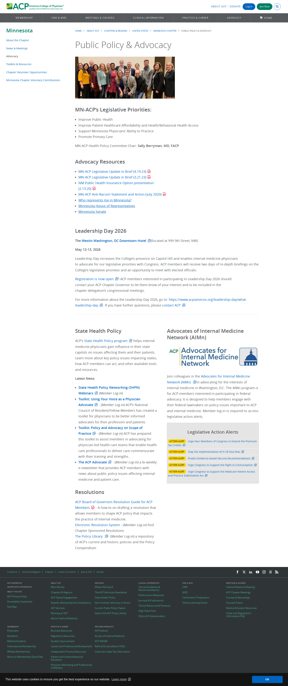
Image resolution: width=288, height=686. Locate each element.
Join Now (264, 6)
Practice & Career (195, 17)
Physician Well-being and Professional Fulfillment (71, 666)
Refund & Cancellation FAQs (110, 646)
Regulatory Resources (63, 636)
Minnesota (19, 30)
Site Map (12, 606)
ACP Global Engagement (64, 597)
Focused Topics (234, 602)
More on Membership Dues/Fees (25, 656)
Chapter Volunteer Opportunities (26, 72)
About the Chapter (17, 40)
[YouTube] (257, 572)
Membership (24, 17)
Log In (249, 6)
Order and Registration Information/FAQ (238, 615)
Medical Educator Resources (241, 608)
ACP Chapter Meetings (238, 592)
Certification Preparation (195, 597)
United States (140, 30)
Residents (12, 636)
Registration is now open (94, 279)
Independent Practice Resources (68, 651)
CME (184, 587)
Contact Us (12, 571)
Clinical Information (148, 17)
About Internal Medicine (64, 618)
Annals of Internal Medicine (110, 636)
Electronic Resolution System (98, 525)
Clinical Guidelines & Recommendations (149, 588)
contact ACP (171, 305)
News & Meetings (17, 48)
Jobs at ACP (86, 571)
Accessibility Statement (19, 601)
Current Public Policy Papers (110, 608)
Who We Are (57, 587)
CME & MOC (59, 17)
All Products (101, 630)
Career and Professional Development (71, 646)
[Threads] (270, 572)
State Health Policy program (105, 341)
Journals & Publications (150, 600)
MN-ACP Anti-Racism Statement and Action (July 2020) (119, 194)
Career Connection (67, 571)
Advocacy (234, 17)
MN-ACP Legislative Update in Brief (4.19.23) (112, 171)
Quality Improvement (63, 641)
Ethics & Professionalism (151, 616)
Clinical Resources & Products (154, 605)
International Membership (21, 646)
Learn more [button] (119, 679)
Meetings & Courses (100, 17)
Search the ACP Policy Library (111, 613)
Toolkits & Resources (18, 64)
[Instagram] (264, 572)
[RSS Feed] (276, 572)
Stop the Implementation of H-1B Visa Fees (214, 451)
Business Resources (61, 630)
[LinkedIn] (250, 572)
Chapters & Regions (115, 30)
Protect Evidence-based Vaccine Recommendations (219, 458)
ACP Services (58, 608)
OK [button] (267, 679)
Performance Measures (151, 595)
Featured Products (104, 627)
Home (78, 30)
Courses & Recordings (238, 597)
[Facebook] (237, 572)
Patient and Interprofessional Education (67, 658)
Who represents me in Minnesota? (105, 200)
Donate (235, 6)
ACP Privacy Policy (17, 596)
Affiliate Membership (18, 651)
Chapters (49, 571)
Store (268, 18)
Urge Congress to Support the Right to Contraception (220, 465)
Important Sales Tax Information (112, 651)
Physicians (13, 630)
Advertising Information (19, 587)
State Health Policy (105, 597)
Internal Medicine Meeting (240, 587)
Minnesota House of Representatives (106, 206)
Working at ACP (59, 613)
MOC (185, 592)
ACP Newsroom (14, 583)
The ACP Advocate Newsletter (111, 592)
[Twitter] (244, 572)
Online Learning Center (195, 602)
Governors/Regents (31, 571)
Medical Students (16, 641)
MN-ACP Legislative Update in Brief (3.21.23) (112, 177)
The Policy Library (89, 536)
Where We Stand (104, 587)
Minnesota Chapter (164, 30)
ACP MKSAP (101, 641)
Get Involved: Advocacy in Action (112, 602)
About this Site (14, 592)
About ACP (219, 6)
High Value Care (147, 610)
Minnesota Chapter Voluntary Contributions (33, 80)
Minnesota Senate (92, 212)
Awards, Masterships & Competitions (71, 602)
